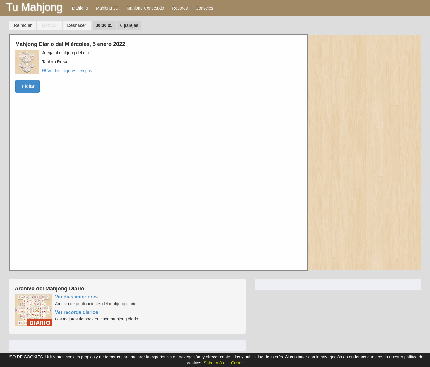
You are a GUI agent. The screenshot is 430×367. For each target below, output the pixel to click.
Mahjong (80, 8)
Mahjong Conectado (145, 8)
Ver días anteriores (76, 296)
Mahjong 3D (107, 8)
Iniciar (27, 86)
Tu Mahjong (34, 7)
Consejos (204, 8)
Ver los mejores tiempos (67, 70)
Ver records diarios (76, 312)
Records (180, 8)
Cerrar (237, 362)
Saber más (214, 362)
